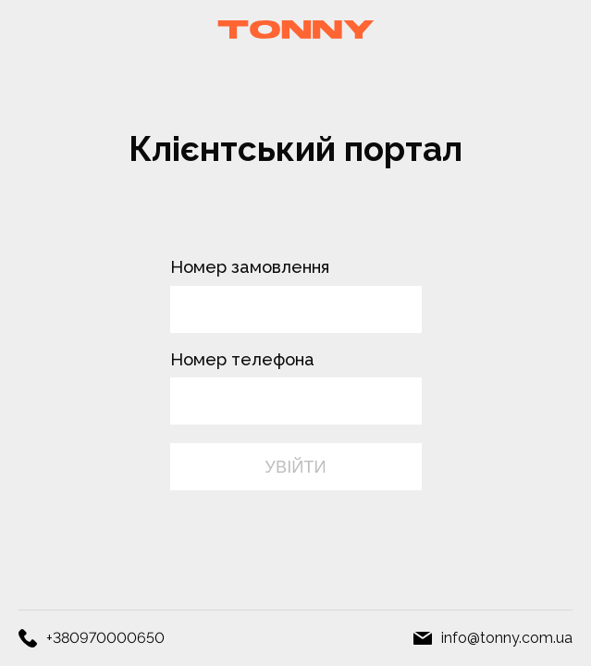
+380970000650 (105, 638)
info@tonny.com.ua (507, 638)
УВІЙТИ (295, 466)
